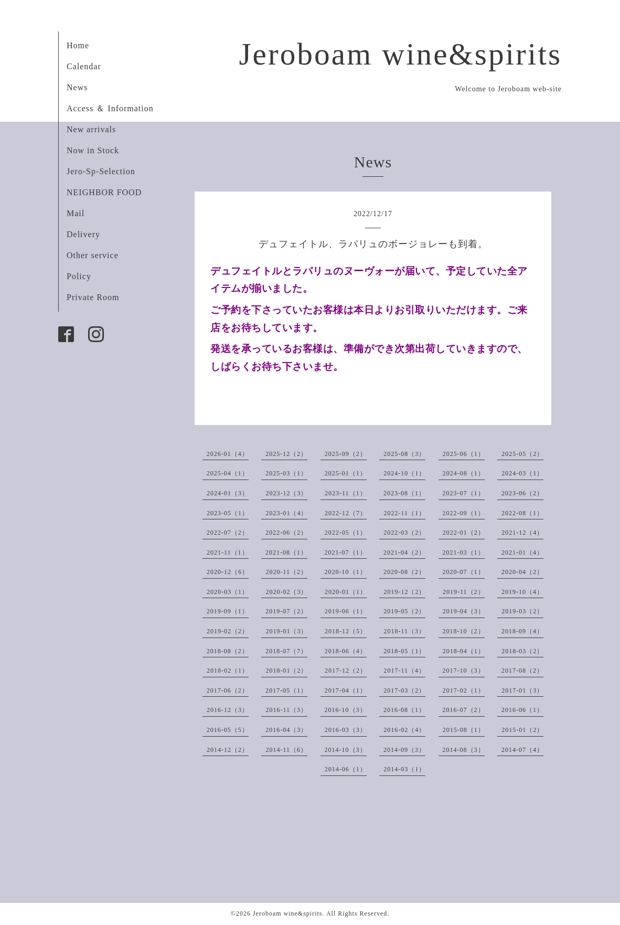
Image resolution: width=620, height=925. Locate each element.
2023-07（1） (464, 493)
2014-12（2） (228, 749)
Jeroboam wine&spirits (400, 54)
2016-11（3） (286, 710)
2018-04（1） (464, 651)
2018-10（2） (464, 631)
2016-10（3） (346, 710)
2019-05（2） (404, 611)
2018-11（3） (404, 631)
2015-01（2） (522, 729)
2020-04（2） (522, 572)
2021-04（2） (404, 552)
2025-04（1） (228, 473)
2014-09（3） (404, 749)
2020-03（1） (228, 592)
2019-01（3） (286, 631)
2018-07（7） (286, 651)
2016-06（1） (522, 710)
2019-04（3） (464, 611)
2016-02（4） (404, 729)
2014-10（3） (346, 749)
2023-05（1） (228, 513)
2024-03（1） (522, 473)
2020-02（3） (286, 592)
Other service (93, 255)
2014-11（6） (286, 749)
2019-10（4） (522, 592)
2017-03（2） (404, 690)
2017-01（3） (522, 690)
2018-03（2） (522, 651)
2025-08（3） (404, 454)
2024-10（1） (404, 473)
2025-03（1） (286, 473)
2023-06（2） (522, 493)
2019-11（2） (464, 592)
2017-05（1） (286, 690)
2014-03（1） (404, 769)
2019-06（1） (346, 611)
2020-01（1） (346, 592)
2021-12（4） (522, 532)
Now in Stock (93, 150)
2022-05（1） (346, 532)
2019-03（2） (522, 611)
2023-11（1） (346, 493)
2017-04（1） (346, 690)
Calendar (84, 66)
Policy (79, 276)
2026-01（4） (228, 454)
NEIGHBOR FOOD (104, 192)
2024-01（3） (228, 493)
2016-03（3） (346, 729)
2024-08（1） (464, 473)
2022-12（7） (346, 513)
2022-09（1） (464, 513)
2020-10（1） (346, 572)
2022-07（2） (228, 532)
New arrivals (91, 129)
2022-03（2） (404, 532)
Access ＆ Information (110, 108)
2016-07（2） (464, 710)
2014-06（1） (346, 769)
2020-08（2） (404, 572)
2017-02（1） (464, 690)
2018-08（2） (228, 651)
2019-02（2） (228, 631)
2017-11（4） (404, 670)
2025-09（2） (346, 454)
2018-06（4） (346, 651)
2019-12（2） (404, 592)
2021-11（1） (228, 552)
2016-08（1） (404, 710)
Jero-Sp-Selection (101, 171)
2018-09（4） (522, 631)
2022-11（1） (404, 513)
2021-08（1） (286, 552)
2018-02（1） (228, 670)
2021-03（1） (464, 552)
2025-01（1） (346, 473)
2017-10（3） (464, 670)
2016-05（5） (228, 729)
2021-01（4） (522, 552)
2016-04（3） (286, 729)
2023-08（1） (404, 493)
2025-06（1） (464, 454)
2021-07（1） (346, 552)
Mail (75, 213)
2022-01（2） (464, 532)
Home (78, 45)
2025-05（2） (522, 454)
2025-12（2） (286, 454)
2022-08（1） (522, 513)
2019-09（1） (228, 611)
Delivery (83, 234)
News (77, 87)
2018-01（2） (286, 670)
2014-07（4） (522, 749)
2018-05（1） (404, 651)
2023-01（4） (286, 513)
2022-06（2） (286, 532)
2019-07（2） (286, 611)
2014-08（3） (464, 749)
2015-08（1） (464, 729)
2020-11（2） (286, 572)
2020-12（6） (228, 572)
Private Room (93, 297)
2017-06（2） (228, 690)
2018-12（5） (346, 631)
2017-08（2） (522, 670)
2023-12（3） (286, 493)
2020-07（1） (464, 572)
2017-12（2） (346, 670)
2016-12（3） (228, 710)
